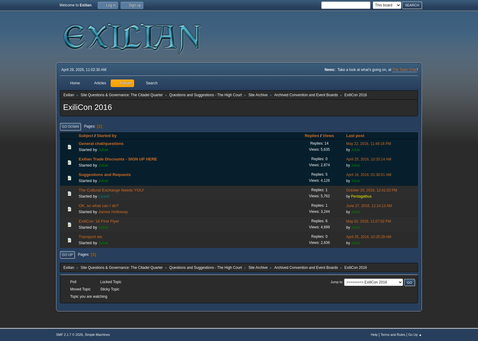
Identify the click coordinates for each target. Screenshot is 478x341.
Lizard (103, 196)
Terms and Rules (393, 334)
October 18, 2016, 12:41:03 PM (371, 190)
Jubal (103, 149)
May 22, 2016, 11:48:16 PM (368, 144)
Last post (358, 135)
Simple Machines (97, 334)
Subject (86, 135)
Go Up (67, 255)
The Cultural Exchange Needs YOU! (111, 190)
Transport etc (90, 236)
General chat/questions (101, 143)
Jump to (336, 282)
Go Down (70, 126)
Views (328, 135)
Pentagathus (361, 196)
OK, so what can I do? (99, 205)
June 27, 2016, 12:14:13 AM (369, 206)
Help (374, 334)
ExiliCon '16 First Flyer (99, 221)
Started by (106, 135)
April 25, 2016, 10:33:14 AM (368, 159)
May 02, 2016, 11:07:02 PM (368, 221)
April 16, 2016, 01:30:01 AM (368, 175)
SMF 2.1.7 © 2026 (69, 334)
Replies (312, 135)
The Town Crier (404, 70)
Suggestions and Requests (105, 174)
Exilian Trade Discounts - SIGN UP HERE (118, 159)
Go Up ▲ (415, 334)
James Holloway (113, 211)
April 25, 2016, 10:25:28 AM (368, 237)
